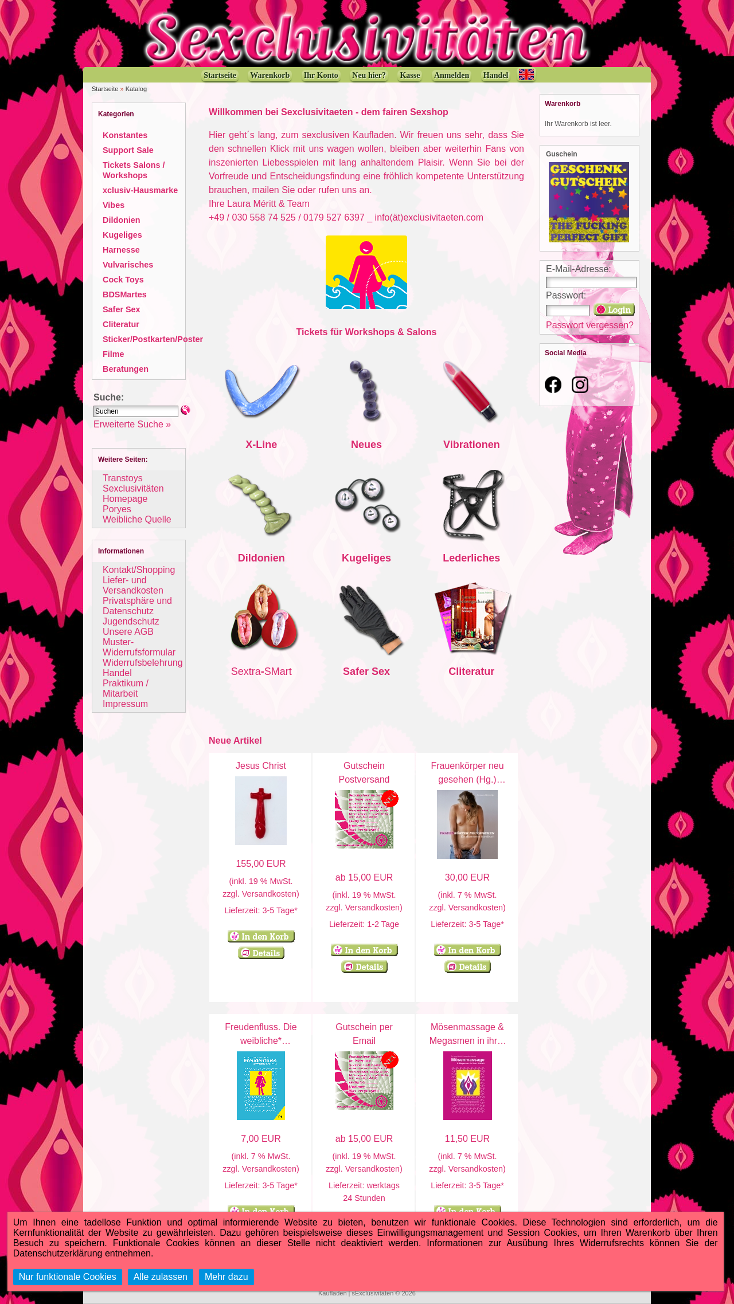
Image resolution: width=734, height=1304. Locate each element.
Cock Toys (123, 279)
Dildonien (121, 220)
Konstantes (125, 135)
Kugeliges (122, 234)
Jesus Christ (261, 766)
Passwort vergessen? (590, 325)
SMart (278, 671)
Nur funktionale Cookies (67, 1277)
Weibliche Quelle (137, 519)
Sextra (246, 671)
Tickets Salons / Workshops (134, 170)
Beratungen (126, 369)
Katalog (136, 88)
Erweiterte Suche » (132, 424)
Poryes (117, 509)
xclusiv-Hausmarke (140, 190)
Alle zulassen (161, 1277)
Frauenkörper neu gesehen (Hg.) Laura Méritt (467, 779)
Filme (113, 354)
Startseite (105, 88)
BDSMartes (125, 294)
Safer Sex (121, 309)
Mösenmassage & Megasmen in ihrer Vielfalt (468, 1040)
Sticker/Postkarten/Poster (153, 339)
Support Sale (128, 150)
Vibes (113, 205)
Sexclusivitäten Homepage (133, 494)
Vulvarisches (128, 264)
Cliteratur (121, 324)
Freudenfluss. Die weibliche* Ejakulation (260, 1040)
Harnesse (121, 249)
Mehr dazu (226, 1277)
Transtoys (123, 478)
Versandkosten (269, 893)
